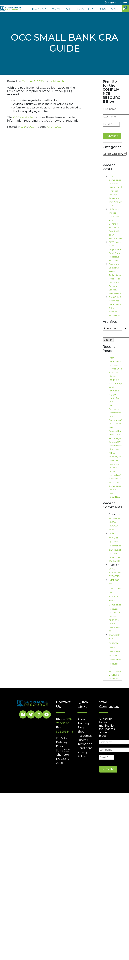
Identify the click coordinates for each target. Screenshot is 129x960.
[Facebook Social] (23, 715)
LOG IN (122, 2)
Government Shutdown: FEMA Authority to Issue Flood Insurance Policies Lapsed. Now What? (115, 279)
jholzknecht (57, 81)
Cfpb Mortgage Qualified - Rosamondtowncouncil (115, 541)
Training (38, 8)
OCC (31, 126)
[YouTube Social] (46, 715)
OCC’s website (23, 117)
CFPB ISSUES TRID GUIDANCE (115, 557)
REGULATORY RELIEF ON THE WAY (115, 675)
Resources (83, 8)
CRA (24, 126)
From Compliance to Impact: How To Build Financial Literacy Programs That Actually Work (115, 191)
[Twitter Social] (31, 715)
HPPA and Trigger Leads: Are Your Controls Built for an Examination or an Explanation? (115, 224)
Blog (102, 8)
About (115, 8)
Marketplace (61, 8)
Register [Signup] (111, 2)
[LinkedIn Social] (38, 715)
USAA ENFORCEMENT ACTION (115, 572)
